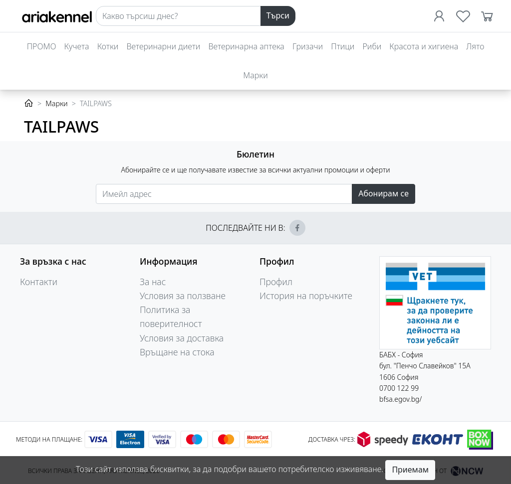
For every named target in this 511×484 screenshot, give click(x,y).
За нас (153, 282)
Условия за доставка (182, 338)
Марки (255, 75)
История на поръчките (305, 296)
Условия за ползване (183, 296)
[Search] (178, 16)
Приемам (410, 469)
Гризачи (307, 46)
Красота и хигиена (423, 46)
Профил (275, 282)
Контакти (38, 282)
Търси (277, 15)
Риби (371, 46)
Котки (108, 46)
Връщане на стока (177, 352)
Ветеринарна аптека (246, 46)
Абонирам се (383, 193)
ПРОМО (41, 46)
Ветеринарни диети (163, 46)
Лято (475, 46)
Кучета (76, 46)
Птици (342, 46)
